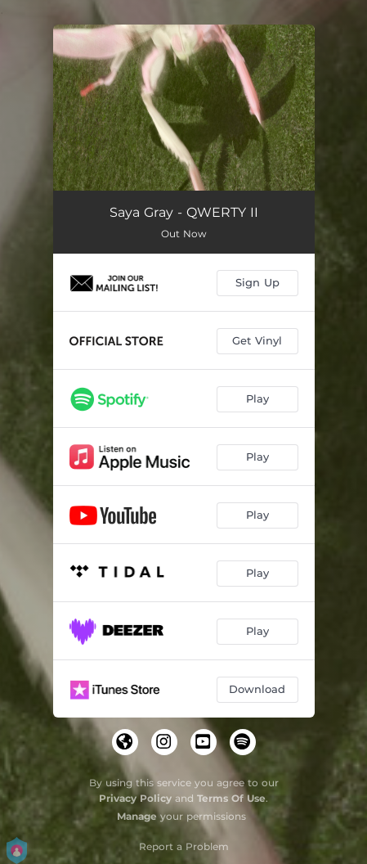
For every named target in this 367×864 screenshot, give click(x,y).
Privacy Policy (135, 798)
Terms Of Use (231, 798)
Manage (137, 816)
